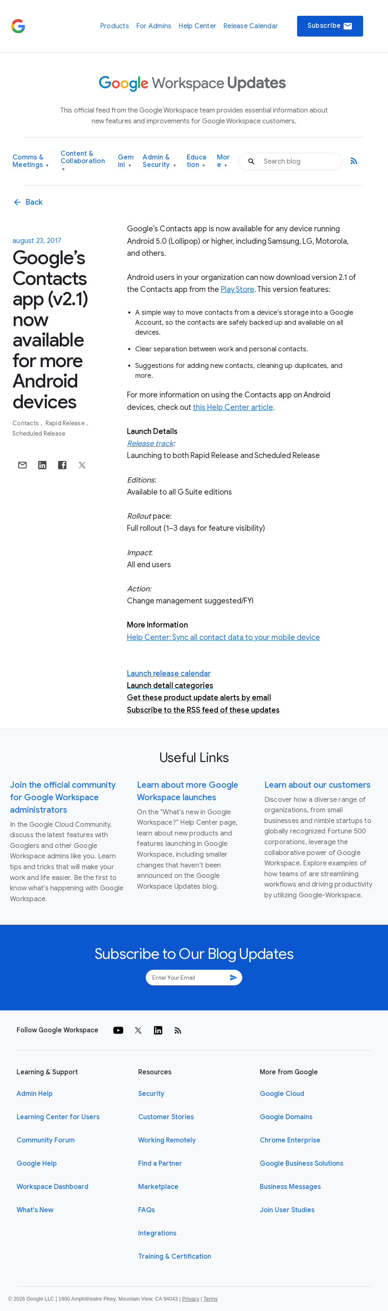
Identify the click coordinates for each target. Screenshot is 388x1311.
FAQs (146, 1210)
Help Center (197, 26)
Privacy (190, 1299)
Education (196, 161)
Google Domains (286, 1117)
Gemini (126, 161)
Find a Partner (160, 1163)
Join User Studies (287, 1210)
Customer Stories (166, 1117)
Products (114, 26)
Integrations (157, 1233)
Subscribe (330, 26)
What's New (35, 1210)
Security (151, 1094)
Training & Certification (174, 1256)
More (223, 161)
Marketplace (158, 1187)
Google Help (37, 1163)
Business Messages (290, 1187)
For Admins (154, 26)
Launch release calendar (169, 673)
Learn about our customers (317, 785)
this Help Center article (233, 407)
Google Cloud (282, 1094)
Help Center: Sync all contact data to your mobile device (223, 637)
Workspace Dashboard (52, 1187)
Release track (150, 443)
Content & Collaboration (83, 161)
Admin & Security (159, 161)
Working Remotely (167, 1140)
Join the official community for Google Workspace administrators (63, 797)
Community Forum (46, 1140)
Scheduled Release (38, 433)
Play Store (237, 289)
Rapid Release (66, 423)
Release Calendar (250, 26)
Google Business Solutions (301, 1163)
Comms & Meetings (30, 161)
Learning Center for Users (58, 1117)
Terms (210, 1299)
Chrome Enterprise (290, 1140)
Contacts (26, 423)
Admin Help (35, 1094)
